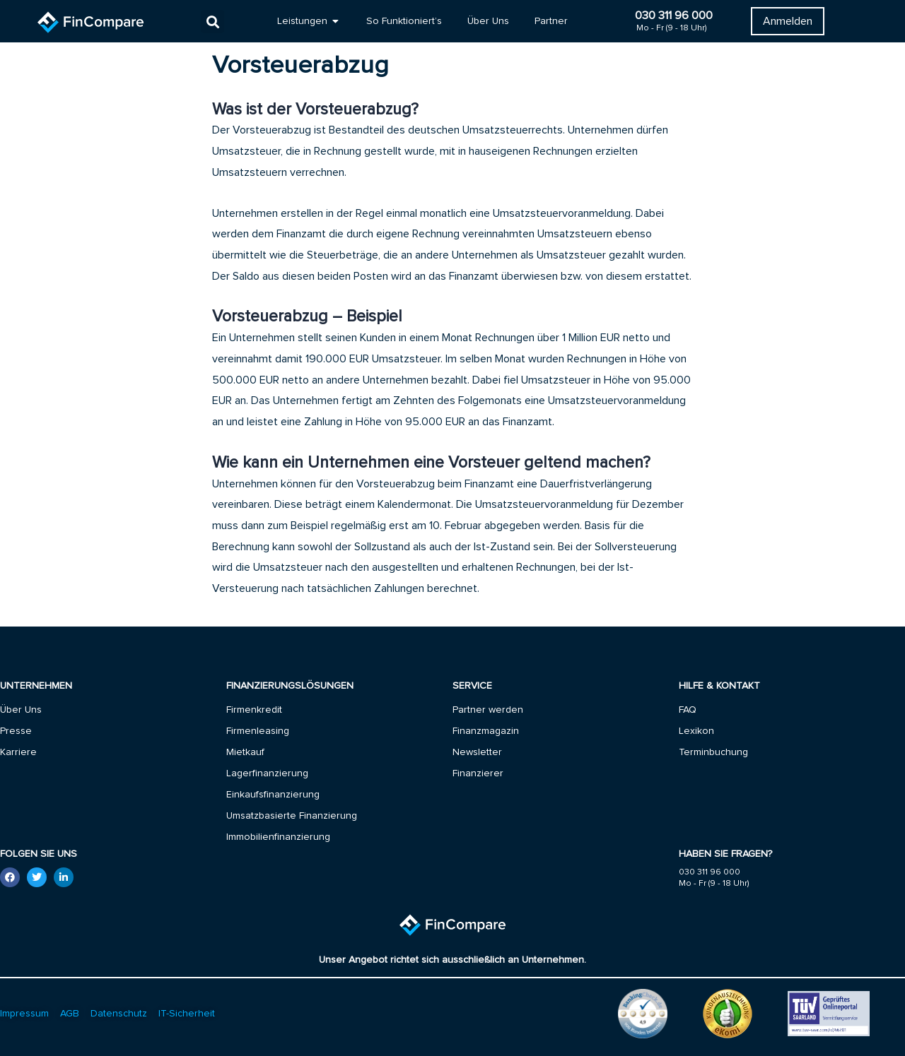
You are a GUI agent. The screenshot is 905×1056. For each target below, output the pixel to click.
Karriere (18, 752)
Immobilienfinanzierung (278, 837)
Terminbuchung (713, 752)
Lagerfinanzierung (267, 773)
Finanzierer (477, 773)
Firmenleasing (257, 731)
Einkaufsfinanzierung (273, 795)
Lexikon (696, 731)
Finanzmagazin (485, 731)
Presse (16, 731)
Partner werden (487, 710)
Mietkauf (245, 752)
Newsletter (477, 752)
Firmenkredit (254, 710)
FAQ (687, 710)
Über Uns (21, 710)
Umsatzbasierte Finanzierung (291, 816)
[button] (212, 21)
